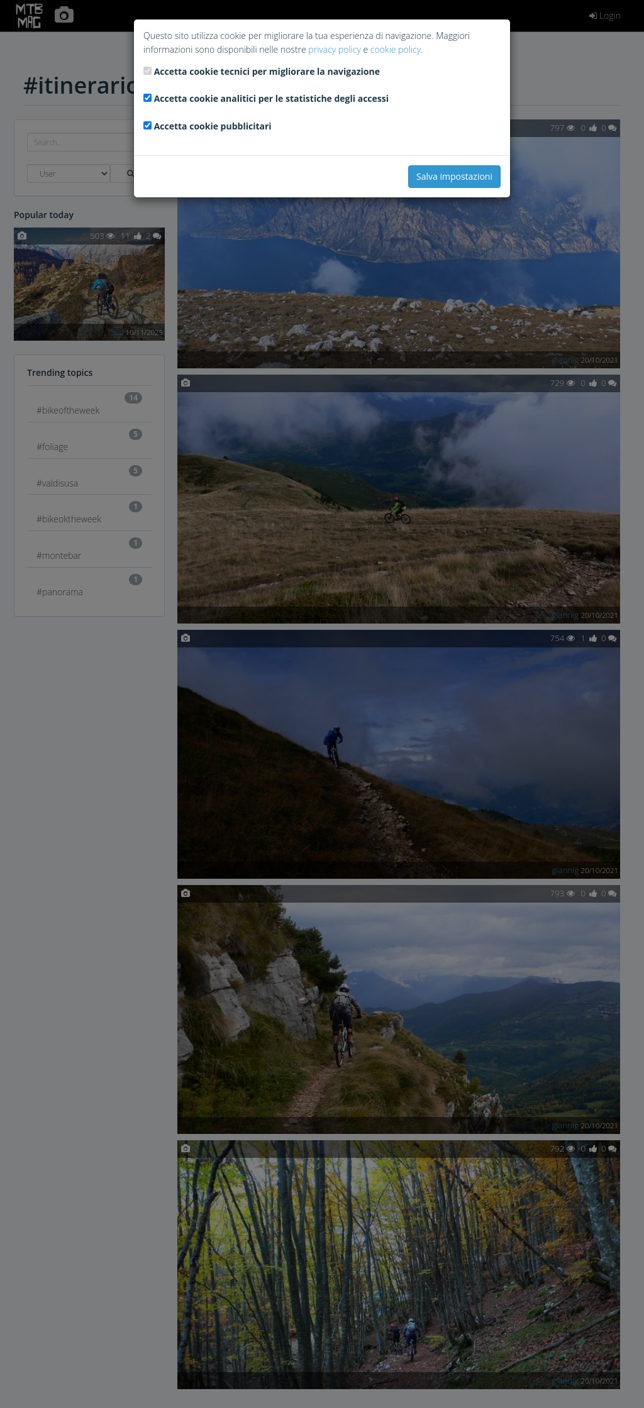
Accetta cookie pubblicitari (213, 126)
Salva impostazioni (454, 176)
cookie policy (395, 49)
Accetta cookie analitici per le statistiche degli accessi (271, 98)
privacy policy (334, 49)
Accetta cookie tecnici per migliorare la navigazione (267, 71)
